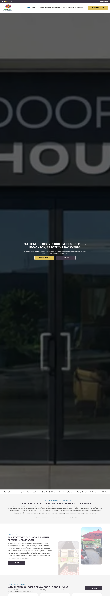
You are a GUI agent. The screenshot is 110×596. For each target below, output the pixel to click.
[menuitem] (28, 8)
